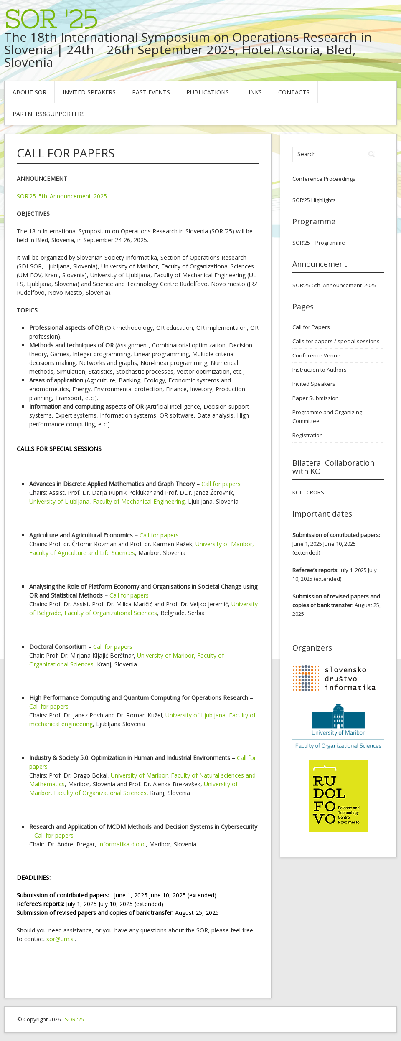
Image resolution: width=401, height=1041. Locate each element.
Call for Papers (311, 327)
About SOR (29, 92)
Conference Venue (316, 355)
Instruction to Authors (319, 369)
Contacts (294, 92)
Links (253, 92)
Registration (307, 435)
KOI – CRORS (308, 492)
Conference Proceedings (323, 178)
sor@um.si (60, 939)
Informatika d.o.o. (122, 844)
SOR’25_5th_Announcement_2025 (62, 196)
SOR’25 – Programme (318, 242)
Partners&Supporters (49, 114)
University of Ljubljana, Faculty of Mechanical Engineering (107, 501)
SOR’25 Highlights (314, 200)
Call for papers (221, 484)
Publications (207, 92)
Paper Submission (315, 398)
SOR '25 (50, 19)
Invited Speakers (89, 92)
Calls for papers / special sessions (336, 341)
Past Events (151, 92)
